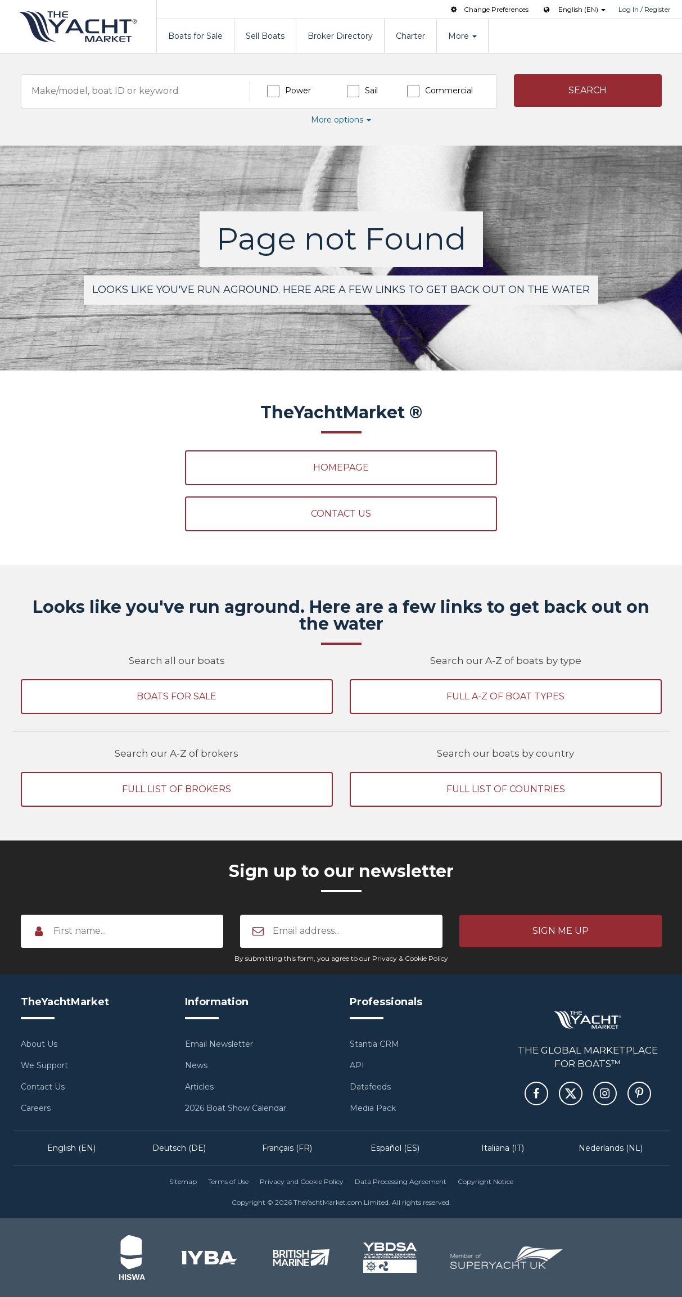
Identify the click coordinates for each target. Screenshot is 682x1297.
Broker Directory (340, 36)
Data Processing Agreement (400, 1181)
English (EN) (71, 1148)
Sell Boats (265, 36)
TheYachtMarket (78, 26)
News (196, 1065)
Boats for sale (176, 696)
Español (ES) (395, 1148)
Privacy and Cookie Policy (302, 1181)
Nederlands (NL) (611, 1148)
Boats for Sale (195, 36)
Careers (36, 1108)
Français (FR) (287, 1148)
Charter (410, 36)
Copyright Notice (485, 1181)
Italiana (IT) (502, 1148)
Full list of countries (505, 789)
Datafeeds (370, 1087)
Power (298, 90)
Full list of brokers (176, 789)
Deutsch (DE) (179, 1148)
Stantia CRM (374, 1044)
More (462, 36)
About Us (39, 1044)
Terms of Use (228, 1181)
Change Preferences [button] (489, 9)
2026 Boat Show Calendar (235, 1108)
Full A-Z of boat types (505, 696)
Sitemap (183, 1181)
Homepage (341, 467)
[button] (588, 90)
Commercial (449, 90)
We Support (44, 1065)
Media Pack (373, 1108)
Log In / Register (644, 9)
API (357, 1065)
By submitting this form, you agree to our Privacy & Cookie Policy (341, 958)
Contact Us (341, 513)
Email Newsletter (219, 1044)
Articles (199, 1087)
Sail (371, 90)
